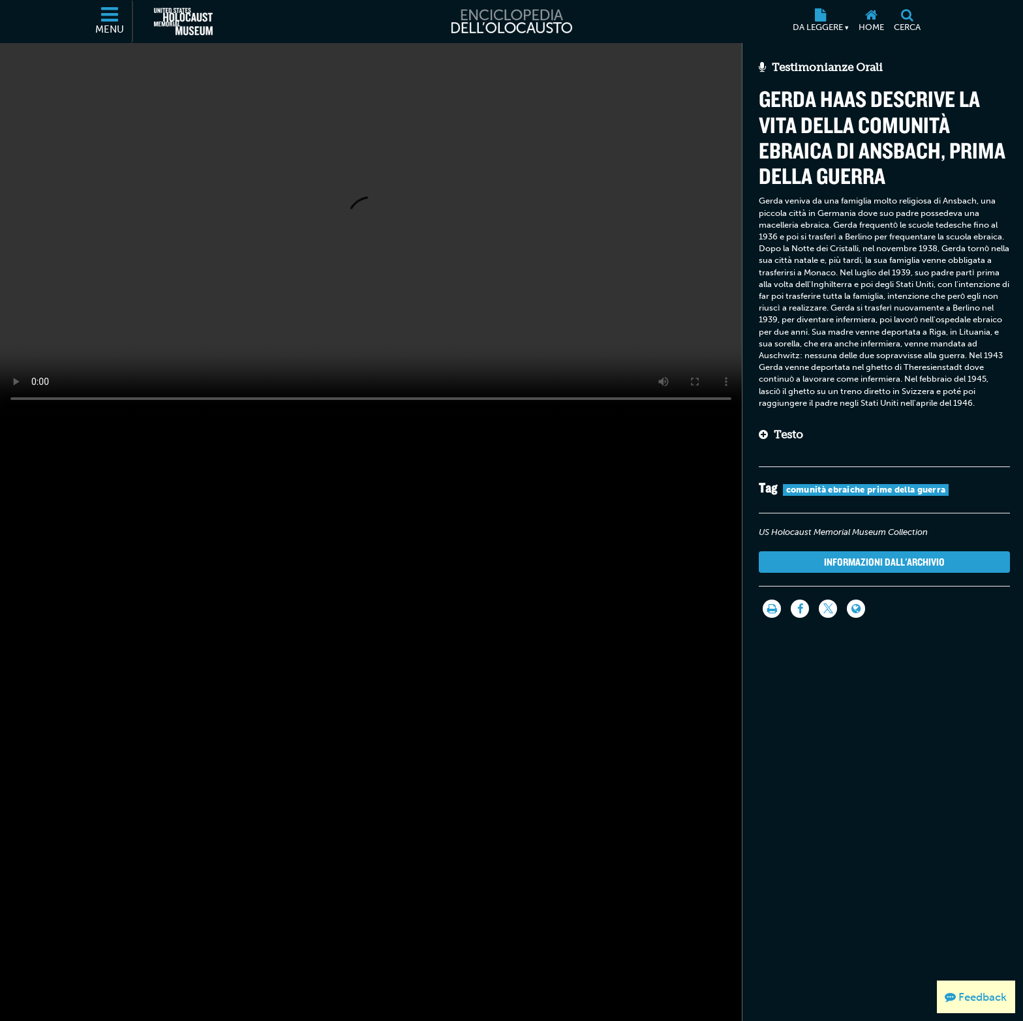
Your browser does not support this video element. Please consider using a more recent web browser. (371, 227)
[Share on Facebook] (800, 609)
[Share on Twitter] (828, 609)
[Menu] (110, 21)
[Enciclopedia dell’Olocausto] (511, 21)
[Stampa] (772, 609)
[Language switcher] (856, 609)
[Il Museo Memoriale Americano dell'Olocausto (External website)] (183, 21)
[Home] (871, 21)
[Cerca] (907, 21)
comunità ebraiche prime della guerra (866, 490)
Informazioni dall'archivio (884, 561)
